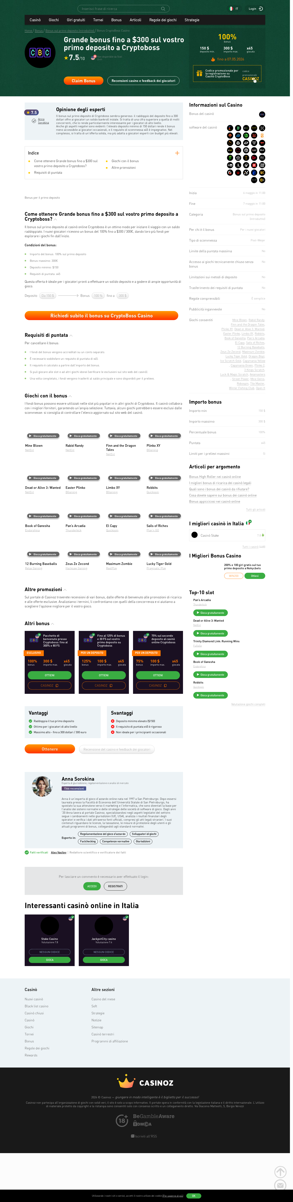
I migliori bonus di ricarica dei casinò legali (220, 486)
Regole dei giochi (162, 23)
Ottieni (49, 725)
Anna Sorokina (43, 141)
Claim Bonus (83, 84)
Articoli (135, 23)
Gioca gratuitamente (42, 485)
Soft (94, 1056)
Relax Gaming (33, 618)
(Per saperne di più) (172, 1195)
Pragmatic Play (156, 618)
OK (194, 1195)
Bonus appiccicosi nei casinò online (214, 505)
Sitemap (97, 1077)
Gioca (49, 1009)
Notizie (96, 1070)
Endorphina (32, 580)
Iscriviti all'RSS (145, 1186)
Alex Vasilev (58, 902)
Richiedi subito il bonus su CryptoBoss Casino (101, 365)
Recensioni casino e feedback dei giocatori (143, 84)
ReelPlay (111, 618)
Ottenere (50, 798)
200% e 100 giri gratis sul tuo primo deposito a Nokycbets (242, 570)
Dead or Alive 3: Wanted (239, 626)
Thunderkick (73, 580)
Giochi (54, 23)
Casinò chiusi (34, 1063)
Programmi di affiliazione (109, 1091)
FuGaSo (228, 656)
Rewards (31, 1105)
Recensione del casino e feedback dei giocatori (116, 799)
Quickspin (153, 542)
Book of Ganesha (235, 672)
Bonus (116, 23)
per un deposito (92, 702)
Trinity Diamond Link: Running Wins (243, 650)
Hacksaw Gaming (76, 618)
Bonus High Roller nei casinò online (215, 480)
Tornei (98, 23)
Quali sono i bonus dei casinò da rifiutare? (219, 493)
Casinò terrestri (102, 1084)
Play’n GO (153, 580)
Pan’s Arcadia (233, 603)
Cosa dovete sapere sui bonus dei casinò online (223, 499)
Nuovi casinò (34, 1049)
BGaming (152, 499)
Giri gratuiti (76, 23)
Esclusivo (34, 702)
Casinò (35, 23)
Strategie (192, 23)
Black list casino (36, 1056)
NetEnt (29, 499)
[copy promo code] (57, 735)
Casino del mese (103, 1049)
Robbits (229, 694)
